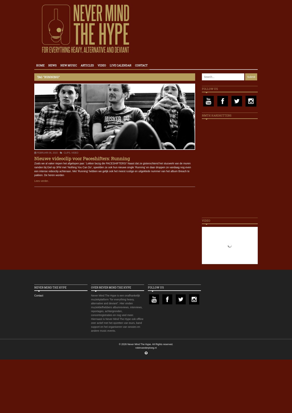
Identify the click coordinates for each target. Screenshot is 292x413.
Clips (67, 153)
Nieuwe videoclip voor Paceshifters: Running (82, 159)
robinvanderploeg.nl (146, 347)
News (52, 65)
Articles (87, 65)
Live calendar (120, 65)
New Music (68, 65)
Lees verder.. (41, 180)
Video (102, 65)
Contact (141, 65)
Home (40, 65)
